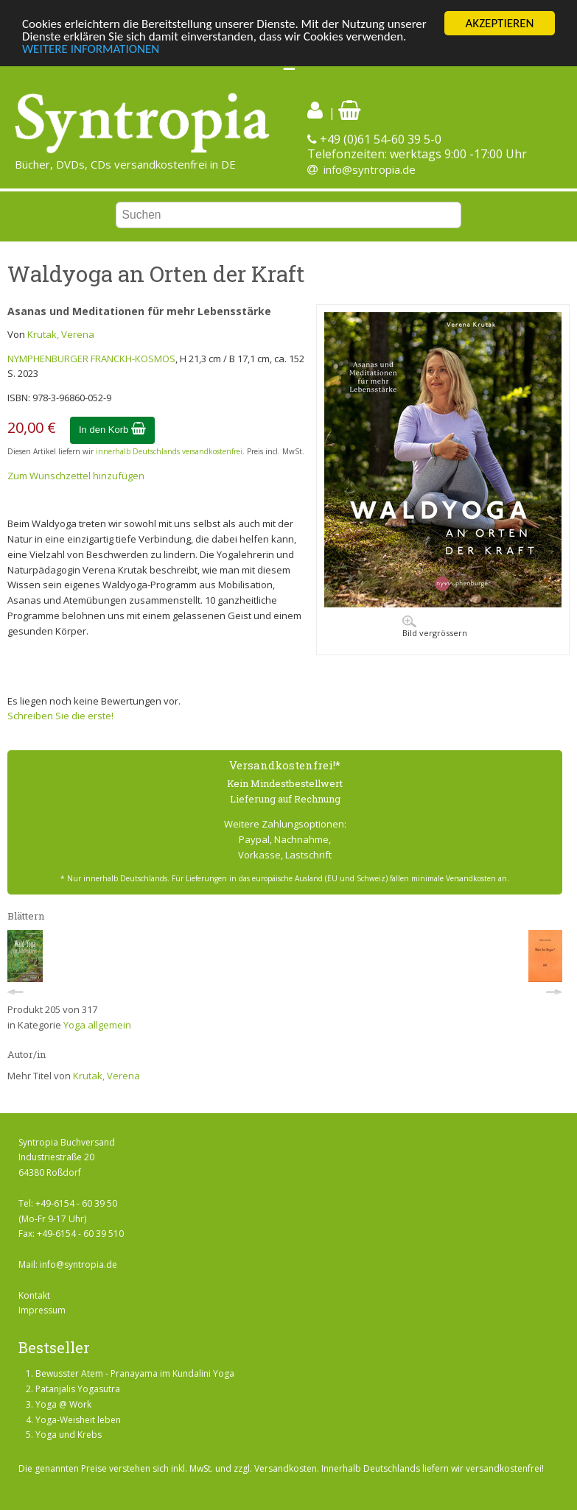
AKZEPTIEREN (499, 23)
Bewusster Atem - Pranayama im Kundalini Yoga (134, 1373)
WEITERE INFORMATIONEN (90, 49)
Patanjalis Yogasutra (77, 1389)
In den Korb (112, 429)
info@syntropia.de (370, 169)
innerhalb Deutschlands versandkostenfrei (169, 451)
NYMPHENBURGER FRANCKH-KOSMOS (91, 358)
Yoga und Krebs (68, 1434)
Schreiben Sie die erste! (60, 715)
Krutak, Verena (60, 334)
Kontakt (34, 1295)
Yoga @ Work (63, 1404)
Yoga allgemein (97, 1024)
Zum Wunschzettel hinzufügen (75, 475)
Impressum (42, 1310)
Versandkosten (285, 1468)
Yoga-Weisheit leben (78, 1420)
